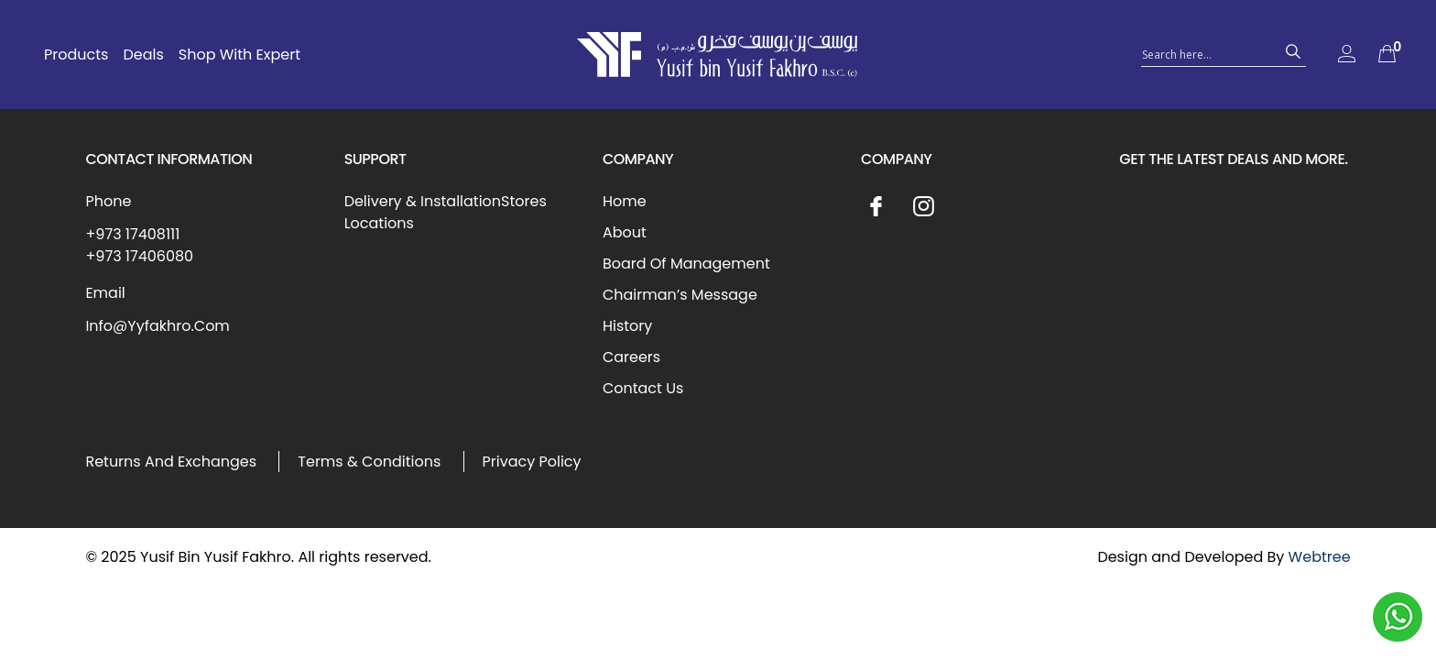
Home (625, 201)
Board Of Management (686, 263)
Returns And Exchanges (170, 461)
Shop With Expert (239, 54)
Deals (143, 54)
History (627, 325)
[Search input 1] (1207, 53)
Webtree (1320, 556)
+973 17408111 (132, 234)
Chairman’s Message (680, 294)
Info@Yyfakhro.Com (157, 325)
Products (76, 54)
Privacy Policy (532, 461)
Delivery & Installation (422, 201)
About (625, 232)
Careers (631, 357)
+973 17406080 (139, 256)
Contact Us (643, 388)
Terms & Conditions (369, 461)
